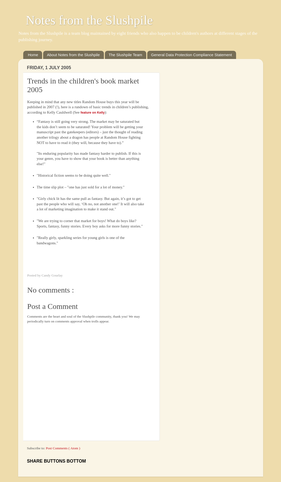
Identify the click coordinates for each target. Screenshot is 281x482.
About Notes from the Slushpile (73, 55)
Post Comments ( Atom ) (63, 448)
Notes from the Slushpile (89, 20)
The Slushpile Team (125, 55)
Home (33, 55)
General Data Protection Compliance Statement (191, 55)
